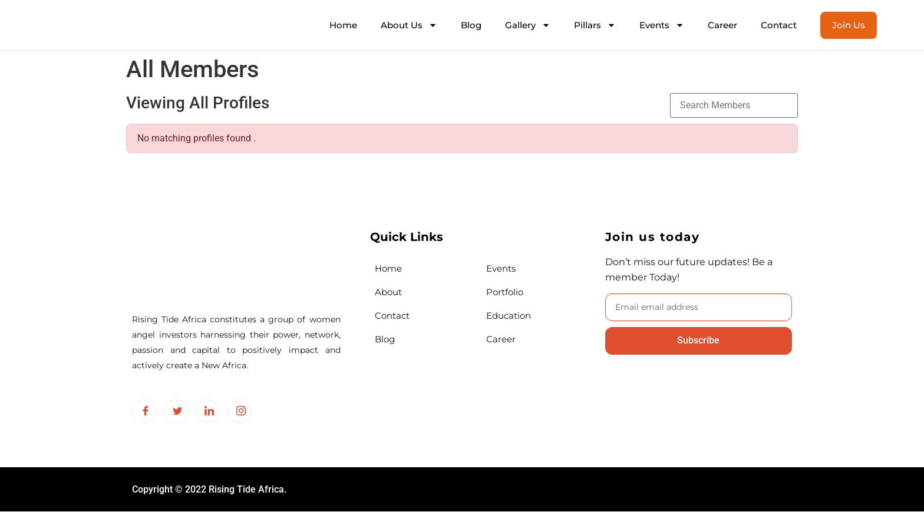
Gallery (527, 25)
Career (722, 25)
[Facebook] (144, 411)
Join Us (848, 25)
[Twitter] (175, 411)
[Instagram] (239, 411)
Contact (779, 25)
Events (661, 25)
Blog (471, 25)
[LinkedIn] (207, 411)
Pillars (595, 25)
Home (343, 25)
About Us (409, 25)
